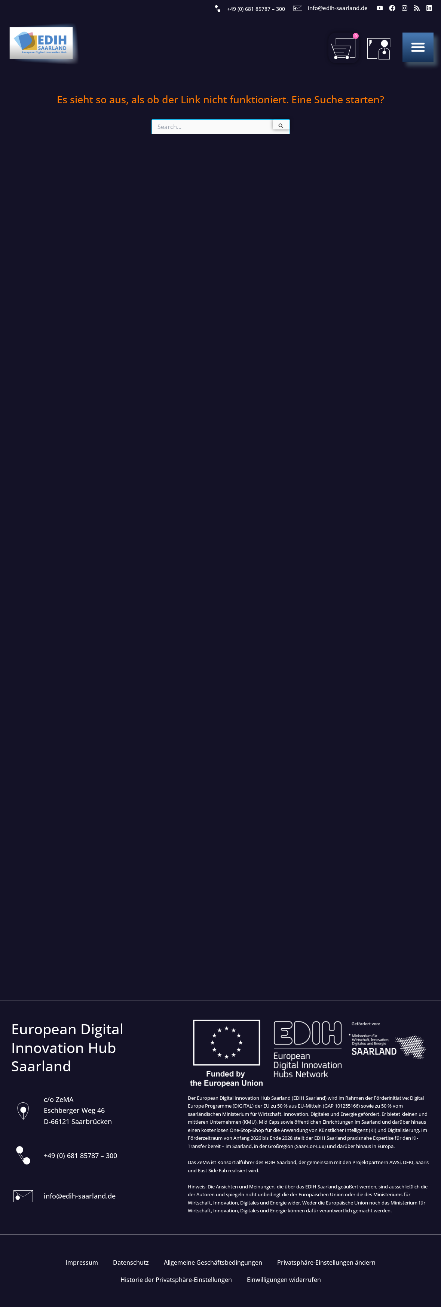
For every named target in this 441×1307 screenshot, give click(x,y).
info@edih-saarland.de (338, 8)
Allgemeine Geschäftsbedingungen (213, 1262)
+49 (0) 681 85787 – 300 (256, 8)
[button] (418, 47)
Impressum (81, 1262)
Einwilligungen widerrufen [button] (284, 1280)
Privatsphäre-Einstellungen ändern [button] (326, 1262)
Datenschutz (131, 1262)
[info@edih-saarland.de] (298, 8)
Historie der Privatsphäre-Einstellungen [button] (176, 1280)
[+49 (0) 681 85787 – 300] (217, 8)
